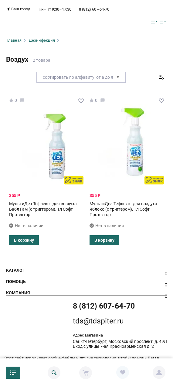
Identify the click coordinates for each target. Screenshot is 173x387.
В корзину (24, 240)
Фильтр (161, 77)
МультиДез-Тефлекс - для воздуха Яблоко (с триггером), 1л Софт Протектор (123, 209)
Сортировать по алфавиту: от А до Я (81, 77)
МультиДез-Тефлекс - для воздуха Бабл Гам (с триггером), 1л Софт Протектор (43, 209)
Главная (14, 40)
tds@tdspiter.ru (98, 320)
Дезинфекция (42, 40)
